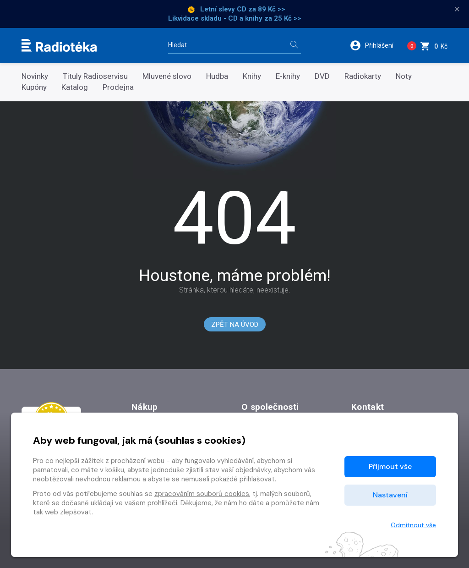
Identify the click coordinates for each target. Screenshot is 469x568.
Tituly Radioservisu (95, 76)
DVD (322, 76)
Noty (404, 76)
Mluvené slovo (166, 76)
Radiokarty (362, 76)
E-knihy (288, 76)
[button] (374, 45)
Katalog (74, 87)
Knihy (252, 76)
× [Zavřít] (457, 9)
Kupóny (34, 87)
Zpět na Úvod (234, 324)
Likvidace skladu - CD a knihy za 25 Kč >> (234, 18)
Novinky (35, 76)
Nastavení (390, 495)
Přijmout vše (390, 466)
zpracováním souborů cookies (201, 493)
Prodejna (118, 87)
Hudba (217, 76)
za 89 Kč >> (266, 9)
